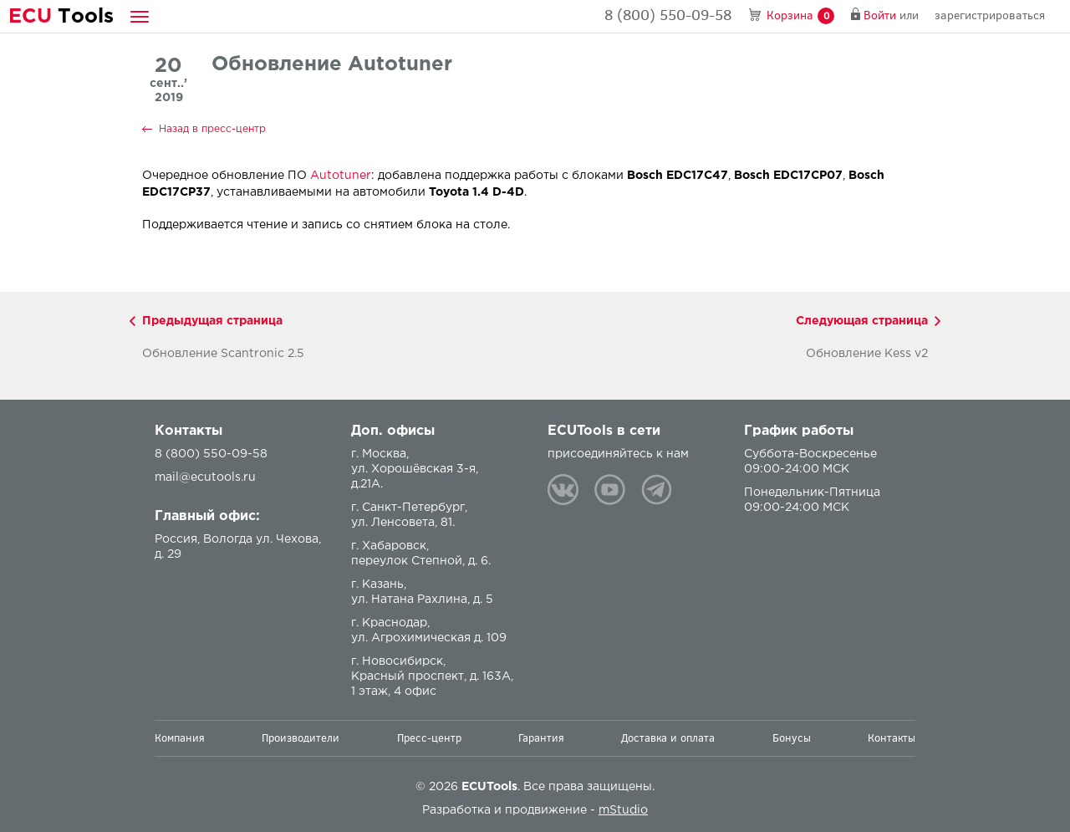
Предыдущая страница (212, 321)
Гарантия (541, 738)
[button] (139, 16)
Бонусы (791, 738)
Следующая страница (862, 321)
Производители (300, 738)
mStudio (623, 810)
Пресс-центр (429, 738)
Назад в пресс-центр (212, 129)
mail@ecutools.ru (205, 477)
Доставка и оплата (668, 738)
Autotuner (340, 176)
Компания (180, 738)
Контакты (891, 738)
